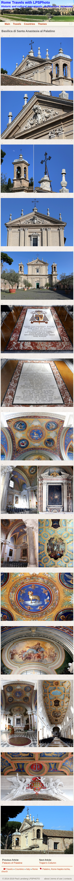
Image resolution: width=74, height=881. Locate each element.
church (4, 871)
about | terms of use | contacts (58, 878)
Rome (35, 869)
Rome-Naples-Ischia (60, 869)
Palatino (46, 869)
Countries (29, 24)
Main (7, 24)
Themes (42, 24)
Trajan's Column (47, 863)
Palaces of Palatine (12, 863)
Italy (28, 869)
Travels (17, 24)
